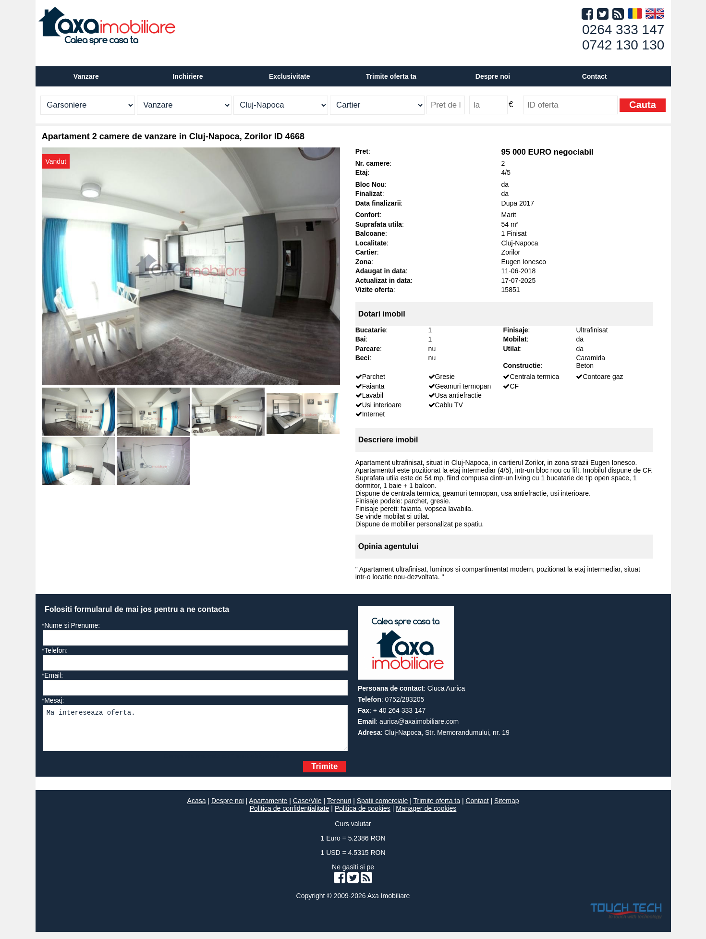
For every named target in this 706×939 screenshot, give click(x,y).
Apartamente (268, 808)
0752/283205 (405, 699)
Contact (594, 76)
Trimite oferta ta (391, 76)
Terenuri (339, 808)
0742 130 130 (623, 44)
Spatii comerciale (382, 808)
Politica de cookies (362, 815)
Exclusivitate (289, 76)
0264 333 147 (623, 29)
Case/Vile (307, 808)
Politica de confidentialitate (289, 815)
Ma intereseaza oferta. (195, 731)
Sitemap (506, 808)
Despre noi (227, 808)
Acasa (196, 808)
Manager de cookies (426, 815)
